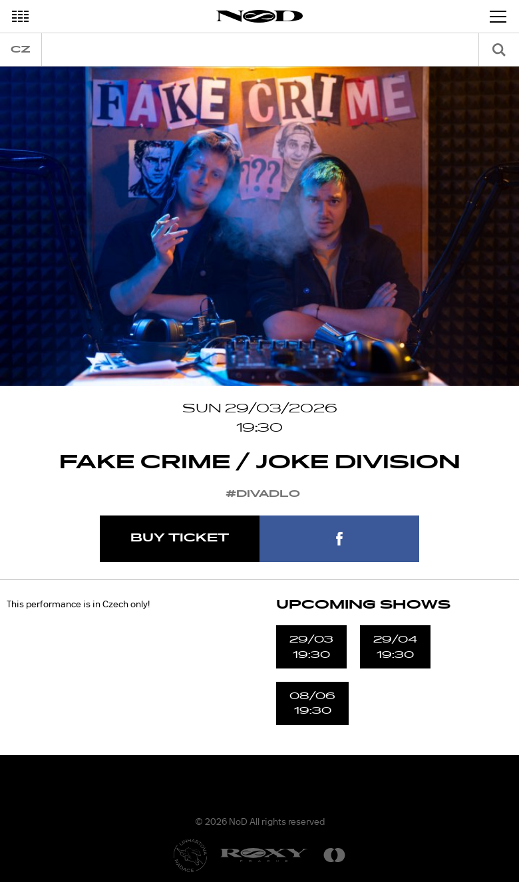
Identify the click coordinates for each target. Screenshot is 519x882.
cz (21, 49)
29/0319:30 (311, 646)
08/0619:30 (312, 703)
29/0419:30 (395, 646)
